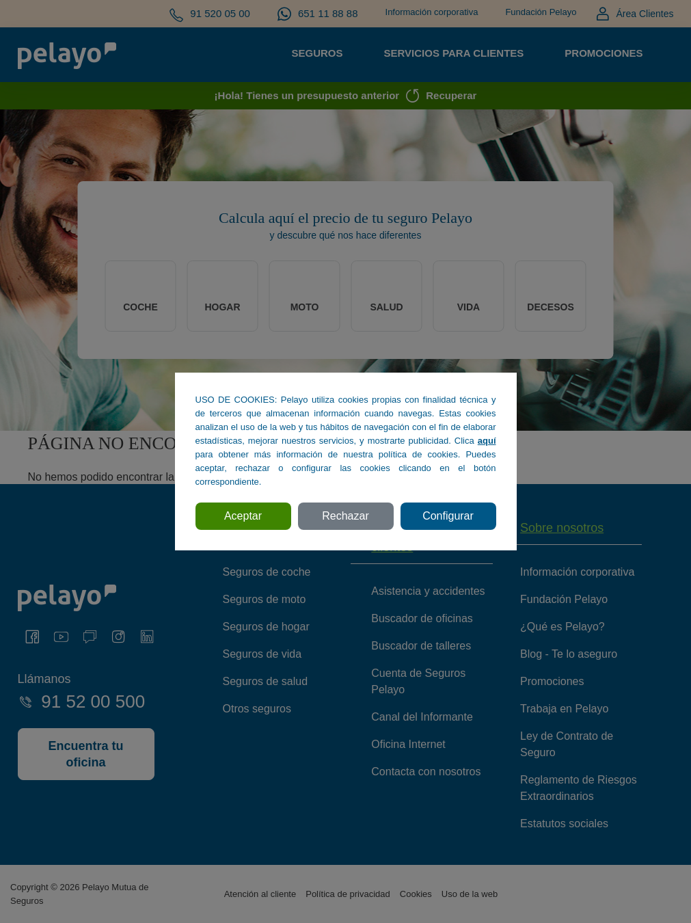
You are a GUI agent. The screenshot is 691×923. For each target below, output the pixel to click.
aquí (487, 441)
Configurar (448, 516)
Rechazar (345, 516)
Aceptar (243, 516)
